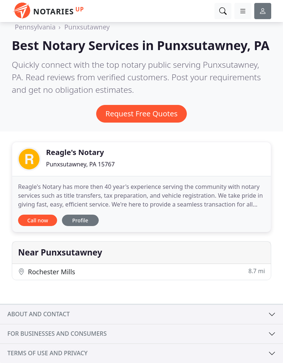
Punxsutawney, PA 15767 (80, 164)
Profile (80, 220)
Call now (37, 220)
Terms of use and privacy (47, 353)
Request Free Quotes (141, 114)
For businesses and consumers (56, 333)
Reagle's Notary (75, 152)
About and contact (38, 314)
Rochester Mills (141, 271)
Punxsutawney (86, 26)
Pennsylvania (35, 26)
